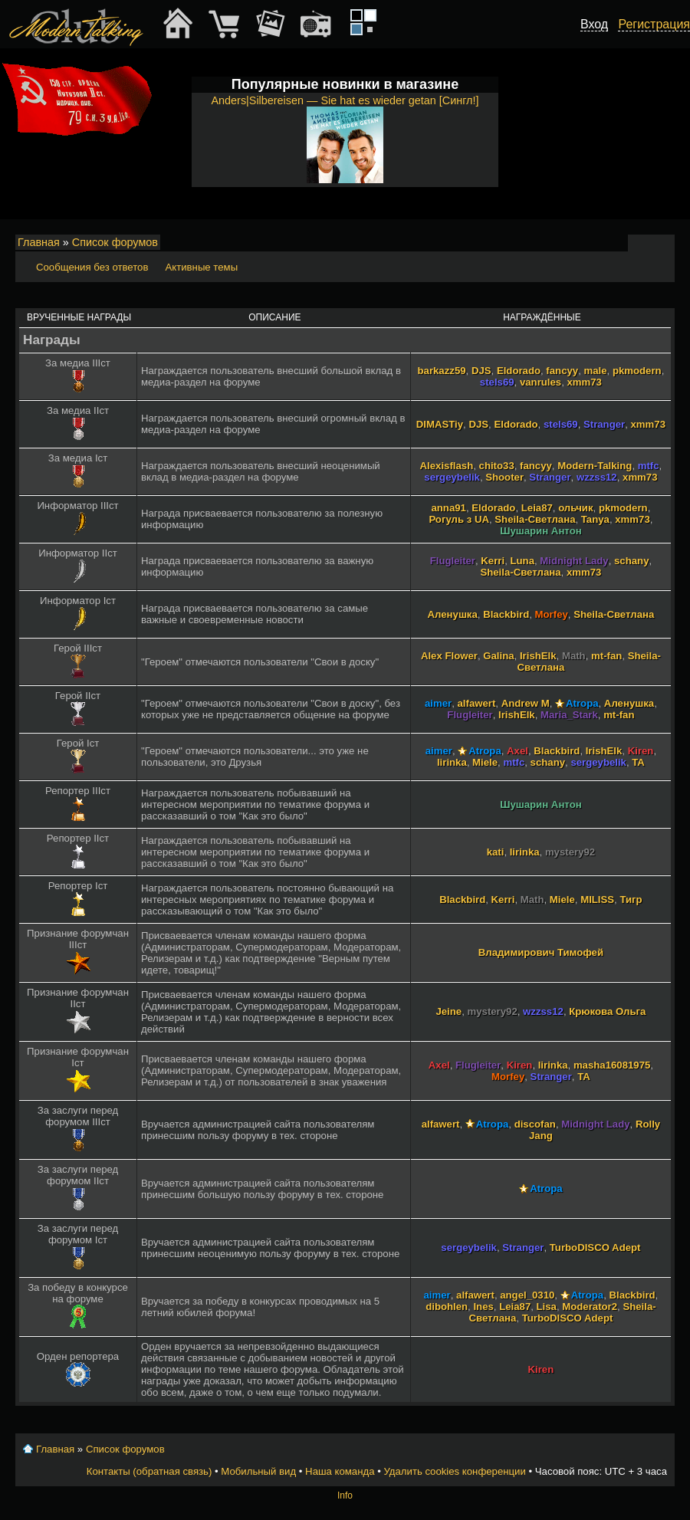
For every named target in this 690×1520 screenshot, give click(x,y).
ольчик (575, 508)
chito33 (496, 465)
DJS (481, 370)
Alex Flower (449, 656)
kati (495, 852)
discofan (535, 1124)
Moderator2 (589, 1306)
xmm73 (584, 382)
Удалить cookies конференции (454, 1471)
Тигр (630, 899)
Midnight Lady (574, 560)
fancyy (562, 370)
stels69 (497, 382)
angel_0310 (527, 1295)
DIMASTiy (439, 424)
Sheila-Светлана (535, 519)
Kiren (641, 751)
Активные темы (201, 267)
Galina (498, 656)
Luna (522, 560)
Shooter (504, 477)
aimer (438, 703)
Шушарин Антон (541, 531)
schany (631, 560)
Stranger (604, 424)
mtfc (648, 465)
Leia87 (537, 508)
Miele (485, 762)
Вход (594, 24)
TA (638, 762)
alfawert (477, 703)
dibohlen (447, 1306)
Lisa (547, 1306)
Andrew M (525, 703)
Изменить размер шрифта (643, 243)
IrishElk (538, 656)
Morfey (551, 614)
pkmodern (637, 370)
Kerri (492, 560)
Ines (483, 1306)
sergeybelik (452, 477)
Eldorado (518, 370)
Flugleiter (452, 560)
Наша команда (339, 1471)
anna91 (448, 508)
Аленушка (453, 614)
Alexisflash (447, 465)
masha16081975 (611, 1065)
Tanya (595, 519)
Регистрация (654, 24)
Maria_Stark (569, 715)
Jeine (448, 1011)
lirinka (452, 762)
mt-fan (606, 656)
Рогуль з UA (459, 519)
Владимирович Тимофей (540, 952)
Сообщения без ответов (92, 267)
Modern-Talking (594, 465)
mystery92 (570, 852)
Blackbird (506, 614)
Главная (39, 242)
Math (574, 656)
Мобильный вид (664, 243)
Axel (517, 751)
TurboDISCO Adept (595, 1247)
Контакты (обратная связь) (149, 1471)
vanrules (540, 382)
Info (345, 1495)
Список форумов (115, 242)
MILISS (597, 899)
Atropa (582, 703)
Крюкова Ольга (607, 1011)
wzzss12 (597, 477)
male (594, 370)
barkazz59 (442, 370)
